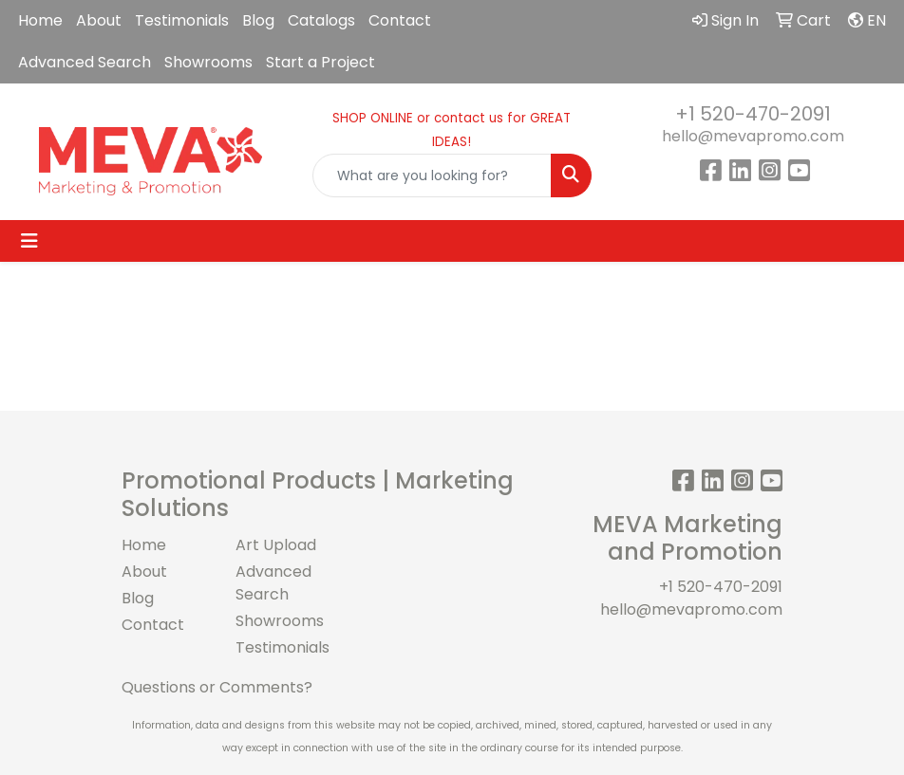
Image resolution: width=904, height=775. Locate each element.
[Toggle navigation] (29, 241)
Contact (399, 20)
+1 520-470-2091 (753, 114)
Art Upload (275, 545)
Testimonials (182, 20)
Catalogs (321, 20)
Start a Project (320, 62)
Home (40, 20)
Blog (258, 20)
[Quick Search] (431, 175)
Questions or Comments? (217, 687)
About (99, 20)
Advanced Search (84, 62)
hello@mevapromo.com (753, 136)
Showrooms (208, 62)
